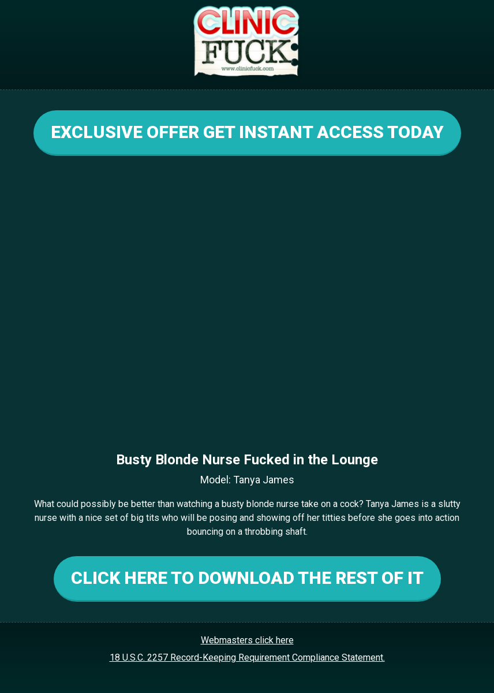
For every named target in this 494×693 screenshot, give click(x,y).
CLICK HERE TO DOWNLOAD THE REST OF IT (247, 578)
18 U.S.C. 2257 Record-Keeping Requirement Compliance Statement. (247, 657)
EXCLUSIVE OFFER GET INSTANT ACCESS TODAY (247, 132)
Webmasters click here (247, 640)
